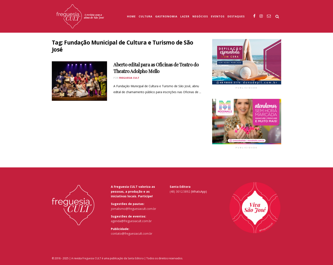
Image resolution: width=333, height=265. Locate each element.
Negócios (200, 16)
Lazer (184, 16)
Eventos (217, 16)
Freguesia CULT (91, 258)
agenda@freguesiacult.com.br (131, 221)
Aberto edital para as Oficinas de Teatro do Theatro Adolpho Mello (156, 67)
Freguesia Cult (129, 77)
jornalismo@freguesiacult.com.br (133, 209)
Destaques (236, 16)
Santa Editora (136, 258)
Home (131, 16)
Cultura (145, 16)
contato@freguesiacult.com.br (131, 233)
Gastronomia (166, 16)
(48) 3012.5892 (180, 191)
